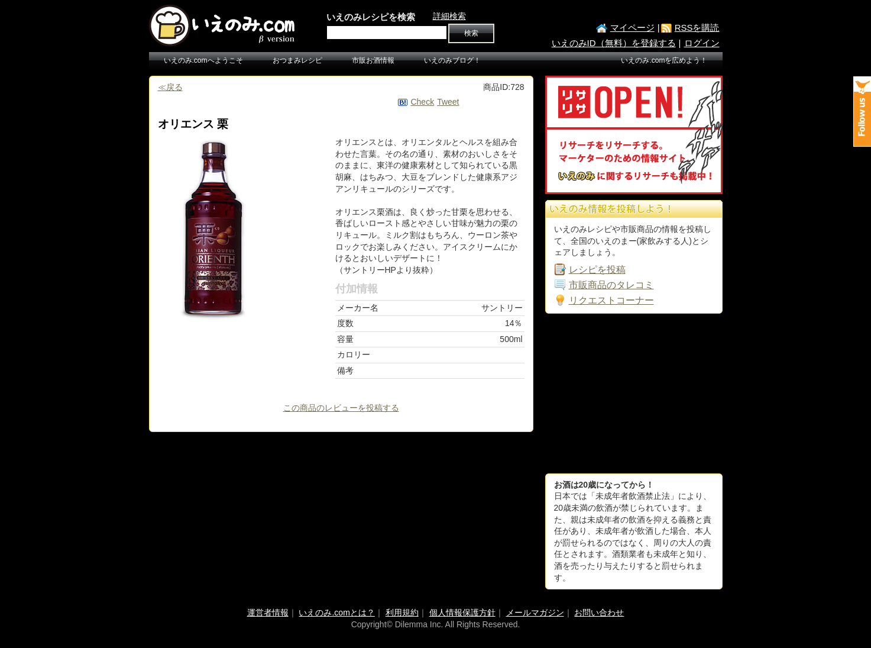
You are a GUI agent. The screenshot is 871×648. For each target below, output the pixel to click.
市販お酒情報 (373, 60)
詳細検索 (449, 16)
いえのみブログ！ (452, 60)
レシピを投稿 (597, 270)
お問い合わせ (599, 612)
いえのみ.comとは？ (336, 612)
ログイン (702, 43)
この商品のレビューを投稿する (341, 407)
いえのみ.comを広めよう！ (664, 60)
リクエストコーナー (611, 300)
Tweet (448, 102)
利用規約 (402, 612)
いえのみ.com (223, 25)
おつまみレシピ (297, 60)
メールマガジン (535, 612)
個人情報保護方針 (462, 612)
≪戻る (170, 87)
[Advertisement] (634, 394)
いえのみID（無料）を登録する (614, 43)
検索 (471, 33)
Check (422, 102)
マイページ (632, 27)
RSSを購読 (697, 27)
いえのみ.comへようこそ (203, 60)
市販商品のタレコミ (611, 285)
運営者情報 (268, 612)
